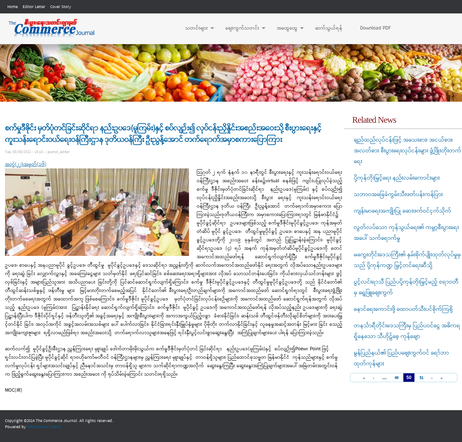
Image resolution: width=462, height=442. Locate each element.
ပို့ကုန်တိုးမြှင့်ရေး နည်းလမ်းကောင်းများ (397, 178)
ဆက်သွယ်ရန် (328, 28)
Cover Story (60, 6)
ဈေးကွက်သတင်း (241, 28)
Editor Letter (34, 6)
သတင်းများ (196, 28)
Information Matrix (44, 427)
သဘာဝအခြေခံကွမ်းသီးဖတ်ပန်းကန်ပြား (398, 194)
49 (396, 378)
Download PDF (375, 28)
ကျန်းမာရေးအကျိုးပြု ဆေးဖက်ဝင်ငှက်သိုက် (402, 211)
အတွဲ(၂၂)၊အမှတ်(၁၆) (25, 164)
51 (421, 378)
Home (12, 6)
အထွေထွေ (286, 28)
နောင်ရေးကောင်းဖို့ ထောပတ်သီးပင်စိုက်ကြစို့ (403, 309)
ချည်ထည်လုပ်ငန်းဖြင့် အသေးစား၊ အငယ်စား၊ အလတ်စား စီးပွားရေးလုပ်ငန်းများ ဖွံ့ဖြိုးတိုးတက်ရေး (407, 150)
